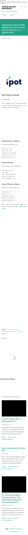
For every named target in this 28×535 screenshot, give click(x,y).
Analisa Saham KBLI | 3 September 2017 (12, 420)
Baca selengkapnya (7, 439)
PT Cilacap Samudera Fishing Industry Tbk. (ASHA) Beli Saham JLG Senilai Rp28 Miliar (12, 498)
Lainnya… (12, 15)
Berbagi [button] (4, 334)
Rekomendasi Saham (11, 329)
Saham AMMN (5, 331)
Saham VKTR (20, 331)
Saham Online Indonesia (9, 7)
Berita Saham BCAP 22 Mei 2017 (13, 449)
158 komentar (11, 437)
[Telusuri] (22, 7)
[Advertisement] (14, 58)
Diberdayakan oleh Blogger (14, 528)
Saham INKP (13, 331)
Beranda (4, 15)
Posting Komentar (12, 466)
